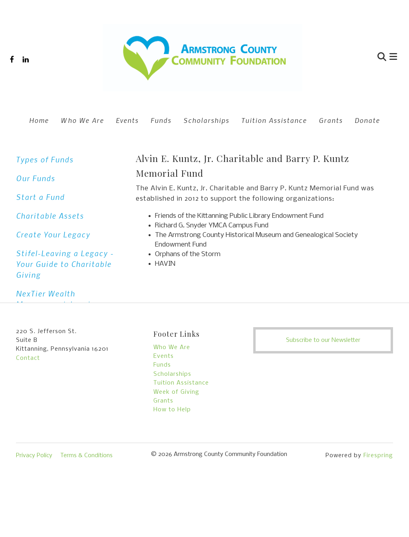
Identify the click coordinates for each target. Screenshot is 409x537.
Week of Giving (176, 438)
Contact (28, 404)
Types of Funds (44, 159)
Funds (161, 120)
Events (127, 120)
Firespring (378, 501)
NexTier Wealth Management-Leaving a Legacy (61, 304)
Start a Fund (40, 197)
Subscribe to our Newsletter (323, 386)
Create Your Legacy (53, 234)
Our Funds (35, 178)
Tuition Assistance (274, 120)
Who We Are (82, 120)
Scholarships (206, 120)
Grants (331, 120)
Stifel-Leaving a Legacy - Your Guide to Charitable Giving (65, 264)
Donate (367, 120)
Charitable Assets (50, 216)
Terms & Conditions (86, 501)
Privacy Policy (34, 501)
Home (39, 120)
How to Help (172, 455)
